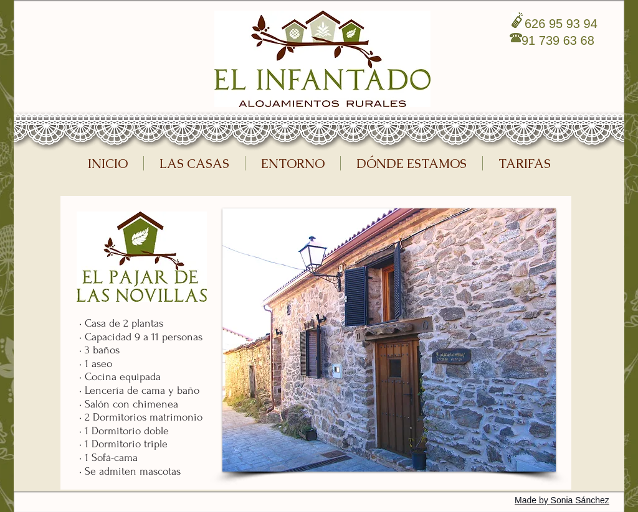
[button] (389, 340)
